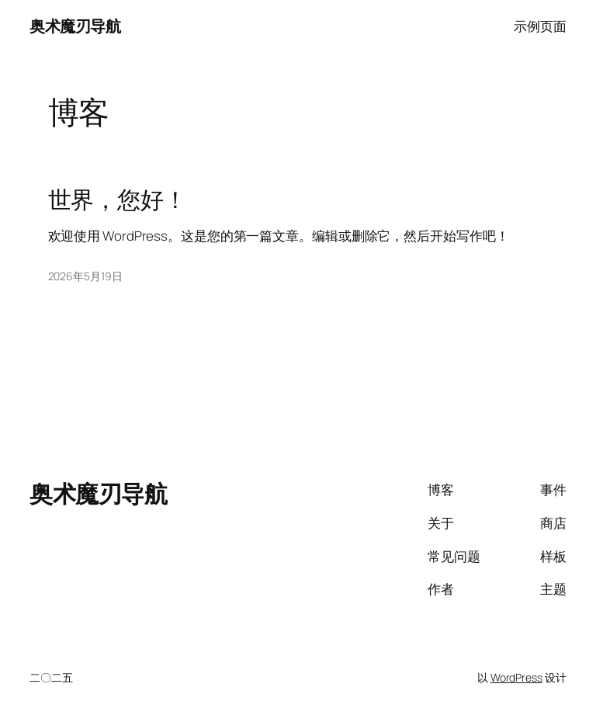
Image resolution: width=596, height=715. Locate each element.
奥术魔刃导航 (74, 26)
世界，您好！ (117, 199)
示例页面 (540, 26)
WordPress (516, 677)
